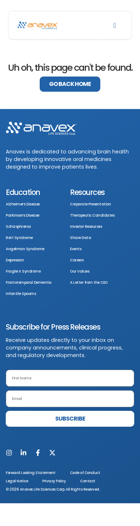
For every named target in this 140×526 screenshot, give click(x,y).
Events (75, 249)
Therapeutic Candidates (92, 215)
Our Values (79, 271)
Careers (77, 260)
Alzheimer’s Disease (23, 204)
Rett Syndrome (19, 237)
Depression (15, 260)
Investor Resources (86, 226)
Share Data (80, 237)
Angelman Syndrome (25, 249)
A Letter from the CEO (89, 282)
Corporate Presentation (90, 204)
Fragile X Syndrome (23, 271)
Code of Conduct (85, 472)
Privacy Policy (54, 481)
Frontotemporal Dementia (29, 282)
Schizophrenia (18, 226)
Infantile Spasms (21, 293)
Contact (87, 481)
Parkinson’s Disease (22, 215)
